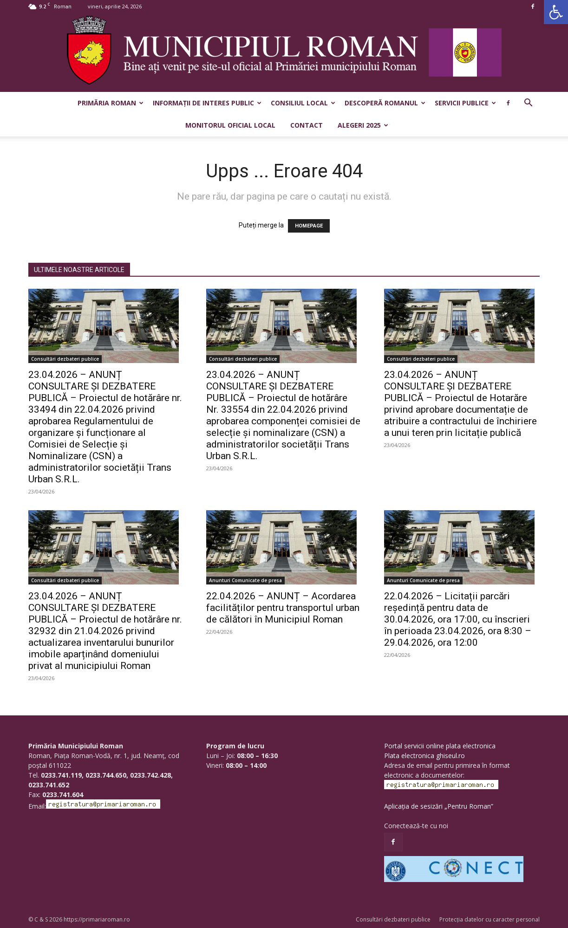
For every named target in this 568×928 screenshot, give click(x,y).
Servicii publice (465, 102)
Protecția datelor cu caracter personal (489, 919)
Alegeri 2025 (363, 125)
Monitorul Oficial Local (230, 125)
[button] (556, 12)
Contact (306, 125)
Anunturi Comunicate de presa (245, 580)
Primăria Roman (111, 102)
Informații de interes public (207, 102)
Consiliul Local (303, 102)
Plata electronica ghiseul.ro (424, 755)
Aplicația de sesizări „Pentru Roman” (438, 806)
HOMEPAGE (309, 226)
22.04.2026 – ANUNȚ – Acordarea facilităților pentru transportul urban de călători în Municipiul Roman (282, 608)
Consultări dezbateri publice (65, 359)
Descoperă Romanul (385, 102)
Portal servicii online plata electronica (440, 745)
